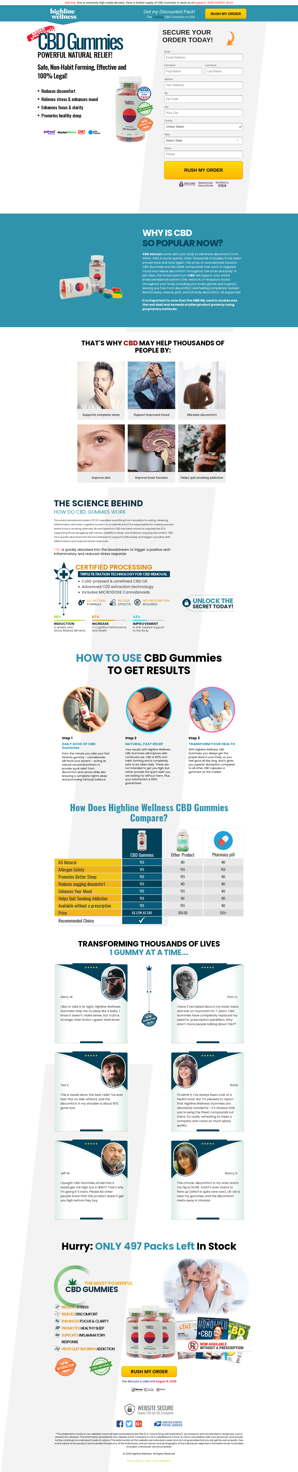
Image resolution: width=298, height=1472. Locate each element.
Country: (168, 121)
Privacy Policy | (135, 1461)
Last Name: (211, 65)
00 (227, 2)
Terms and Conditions (158, 1461)
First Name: (170, 65)
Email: (167, 52)
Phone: (167, 148)
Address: (168, 79)
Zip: (166, 93)
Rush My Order (203, 170)
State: (167, 134)
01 (231, 2)
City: (166, 107)
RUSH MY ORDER (226, 14)
